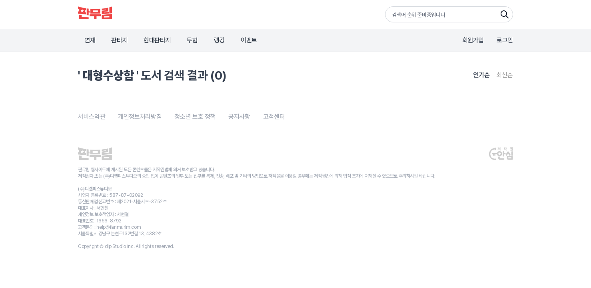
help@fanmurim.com (118, 227)
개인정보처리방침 (140, 116)
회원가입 (473, 40)
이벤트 (249, 40)
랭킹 (219, 40)
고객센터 (274, 116)
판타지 (119, 40)
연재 (89, 40)
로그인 (505, 40)
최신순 (504, 75)
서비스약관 (91, 116)
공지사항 (239, 116)
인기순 (481, 75)
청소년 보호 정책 (195, 116)
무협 (192, 40)
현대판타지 (157, 40)
